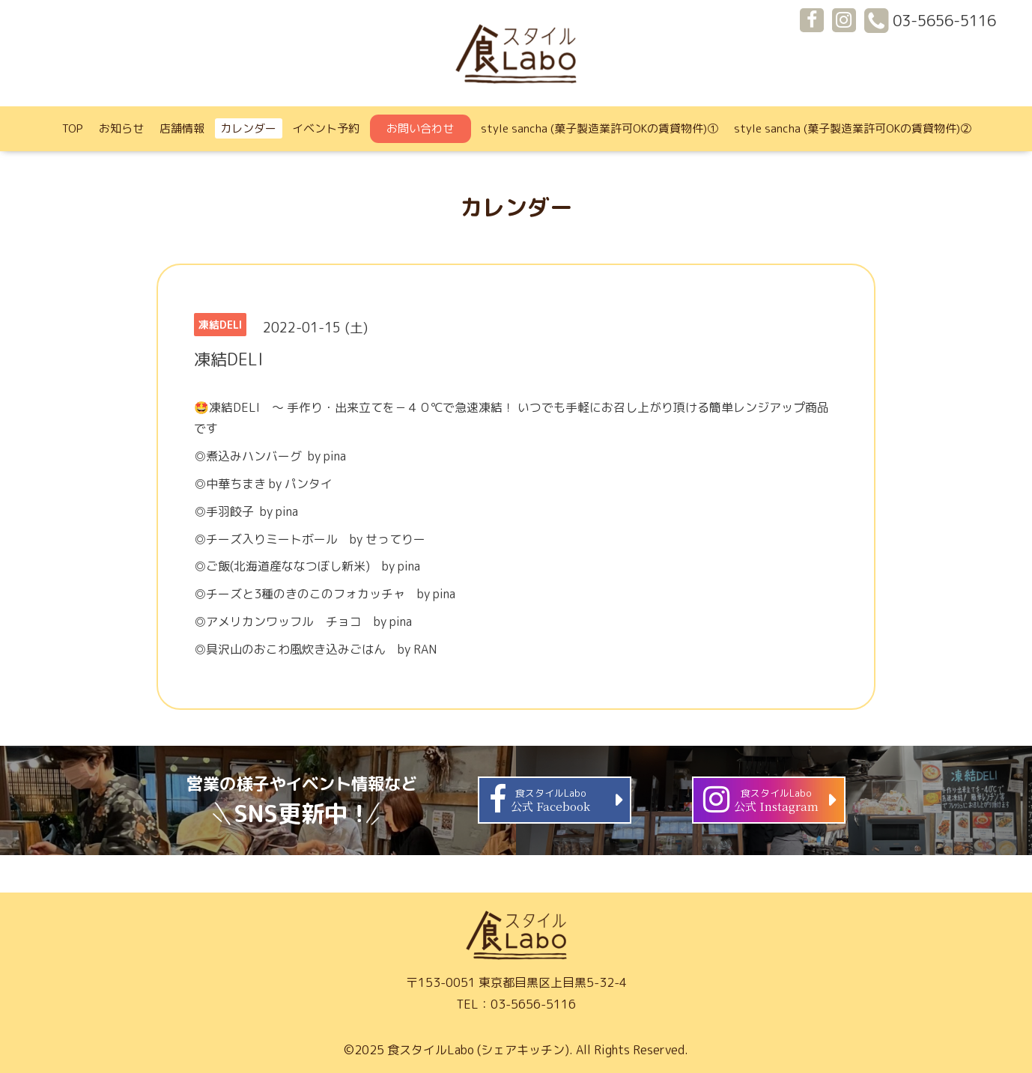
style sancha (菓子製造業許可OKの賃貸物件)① (599, 128)
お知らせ (121, 128)
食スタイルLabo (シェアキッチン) (478, 1050)
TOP (72, 128)
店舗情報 (182, 128)
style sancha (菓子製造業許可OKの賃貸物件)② (852, 128)
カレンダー (248, 128)
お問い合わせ (420, 128)
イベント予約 (325, 128)
